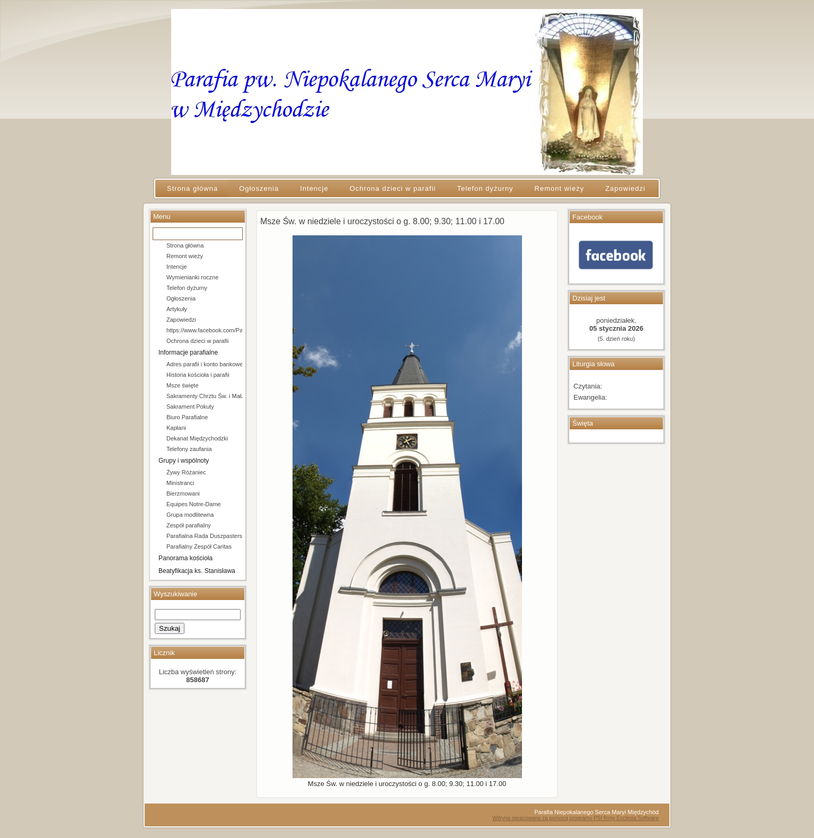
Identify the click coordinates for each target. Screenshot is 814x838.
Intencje (176, 266)
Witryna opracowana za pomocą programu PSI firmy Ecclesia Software (575, 818)
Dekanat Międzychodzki (197, 438)
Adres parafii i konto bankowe (204, 364)
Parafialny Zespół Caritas (199, 546)
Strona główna (185, 245)
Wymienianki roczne (192, 277)
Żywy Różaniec (186, 472)
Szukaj (169, 628)
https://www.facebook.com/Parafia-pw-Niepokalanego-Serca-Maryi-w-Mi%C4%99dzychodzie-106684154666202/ (204, 330)
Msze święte (182, 385)
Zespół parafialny (188, 525)
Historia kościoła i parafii (197, 375)
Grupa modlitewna (190, 514)
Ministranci (180, 483)
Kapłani (176, 428)
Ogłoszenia (181, 298)
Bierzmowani (183, 493)
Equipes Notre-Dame (193, 504)
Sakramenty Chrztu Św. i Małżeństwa (204, 396)
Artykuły (176, 309)
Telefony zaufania (189, 449)
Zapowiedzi (181, 319)
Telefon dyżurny (186, 288)
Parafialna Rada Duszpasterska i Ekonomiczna (204, 536)
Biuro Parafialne (187, 417)
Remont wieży (184, 256)
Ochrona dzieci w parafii (197, 341)
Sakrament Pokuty (190, 406)
